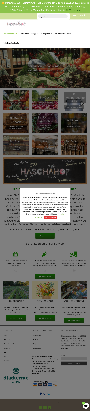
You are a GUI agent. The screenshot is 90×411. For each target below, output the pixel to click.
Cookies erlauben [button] (50, 217)
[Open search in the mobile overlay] (53, 16)
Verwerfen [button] (74, 10)
